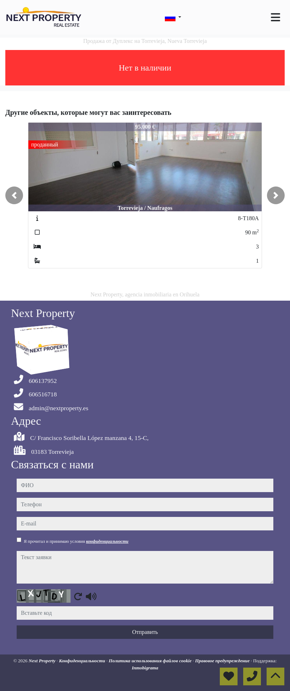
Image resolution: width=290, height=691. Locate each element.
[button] (14, 195)
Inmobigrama (145, 667)
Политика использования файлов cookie (150, 660)
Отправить (145, 632)
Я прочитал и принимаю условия (76, 541)
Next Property (43, 660)
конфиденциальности (107, 541)
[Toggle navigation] (275, 17)
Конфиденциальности (82, 660)
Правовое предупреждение (223, 660)
